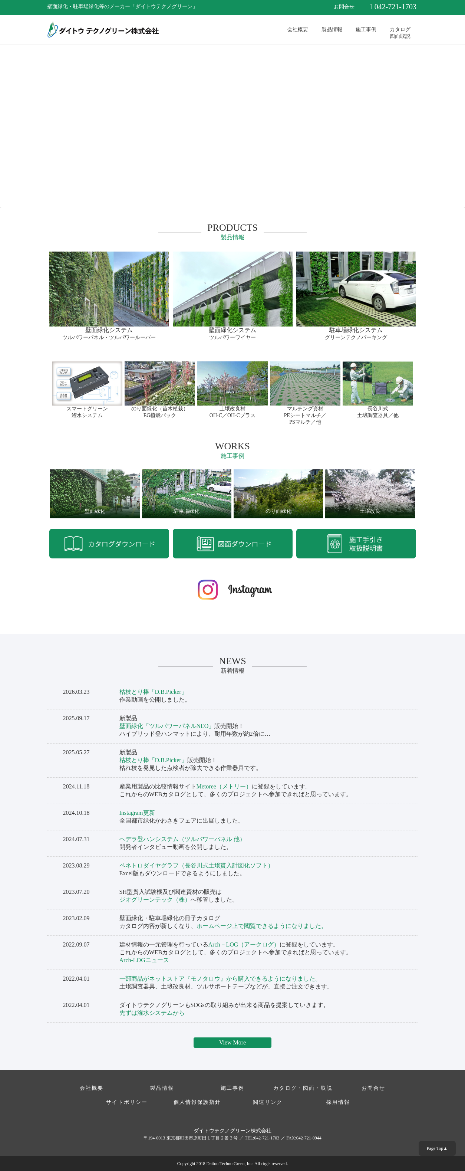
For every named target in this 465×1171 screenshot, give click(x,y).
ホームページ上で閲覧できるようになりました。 (262, 926)
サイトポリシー (127, 1102)
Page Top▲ (437, 1148)
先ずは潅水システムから (152, 1013)
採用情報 (338, 1102)
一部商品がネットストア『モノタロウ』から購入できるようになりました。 (220, 978)
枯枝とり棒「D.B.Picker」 (153, 692)
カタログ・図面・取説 (303, 1088)
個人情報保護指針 (197, 1102)
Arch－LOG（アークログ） (244, 944)
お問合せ (344, 7)
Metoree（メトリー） (224, 786)
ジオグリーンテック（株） (155, 899)
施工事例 (366, 29)
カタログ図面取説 (400, 32)
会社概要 (297, 29)
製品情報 (331, 29)
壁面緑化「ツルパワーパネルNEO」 (167, 726)
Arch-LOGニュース (144, 960)
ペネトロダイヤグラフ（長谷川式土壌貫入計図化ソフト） (196, 865)
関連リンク (268, 1102)
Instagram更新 (137, 813)
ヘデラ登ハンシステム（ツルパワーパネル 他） (182, 839)
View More (232, 1042)
